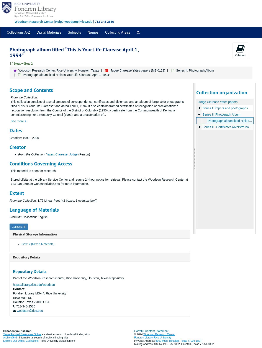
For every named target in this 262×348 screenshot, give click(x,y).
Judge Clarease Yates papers (217, 102)
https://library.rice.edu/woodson (34, 284)
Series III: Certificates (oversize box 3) (228, 127)
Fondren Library (143, 337)
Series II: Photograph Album (195, 70)
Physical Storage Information (35, 234)
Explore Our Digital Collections (21, 340)
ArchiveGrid (10, 337)
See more (18, 121)
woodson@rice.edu (30, 310)
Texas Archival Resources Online (22, 334)
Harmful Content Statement (151, 331)
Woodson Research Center (34, 21)
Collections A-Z (18, 32)
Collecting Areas (117, 32)
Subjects (74, 32)
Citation (240, 50)
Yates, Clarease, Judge (62, 154)
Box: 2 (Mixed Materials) (38, 244)
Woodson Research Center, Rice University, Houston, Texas (58, 70)
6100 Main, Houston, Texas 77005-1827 (179, 340)
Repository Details (26, 257)
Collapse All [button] (19, 226)
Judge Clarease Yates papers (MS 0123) (137, 70)
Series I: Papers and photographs (225, 108)
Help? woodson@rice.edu (73, 21)
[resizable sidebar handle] (194, 158)
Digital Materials (49, 32)
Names (93, 32)
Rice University (162, 337)
